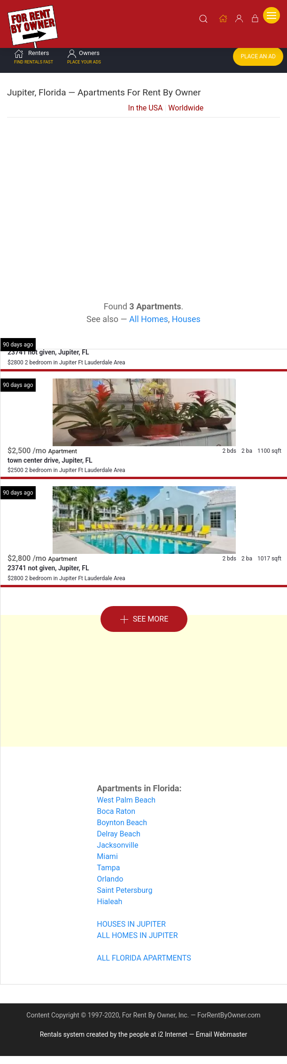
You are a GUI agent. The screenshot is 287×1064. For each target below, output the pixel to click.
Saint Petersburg (124, 888)
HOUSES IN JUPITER (131, 922)
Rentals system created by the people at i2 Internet (113, 1032)
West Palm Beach (126, 798)
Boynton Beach (122, 820)
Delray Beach (118, 832)
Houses (186, 317)
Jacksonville (117, 843)
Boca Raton (116, 809)
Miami (107, 854)
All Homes (148, 317)
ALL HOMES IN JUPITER (137, 933)
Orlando (110, 877)
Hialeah (109, 899)
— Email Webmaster (218, 1032)
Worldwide (185, 106)
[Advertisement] (143, 191)
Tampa (108, 865)
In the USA (145, 106)
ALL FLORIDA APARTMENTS (144, 956)
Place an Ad (258, 54)
